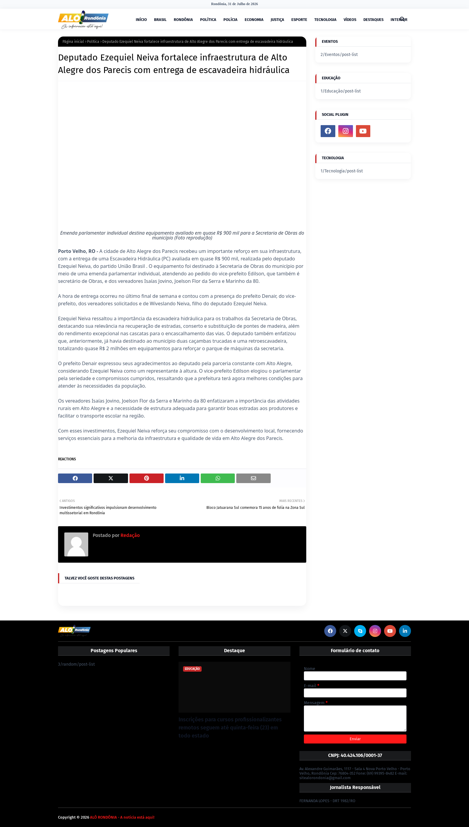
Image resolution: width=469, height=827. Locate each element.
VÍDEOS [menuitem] (350, 19)
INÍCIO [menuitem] (141, 19)
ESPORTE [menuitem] (299, 19)
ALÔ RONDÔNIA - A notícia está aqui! (122, 817)
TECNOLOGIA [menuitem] (325, 19)
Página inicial (73, 42)
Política (93, 42)
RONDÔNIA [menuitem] (183, 19)
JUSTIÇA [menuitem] (277, 19)
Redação (129, 535)
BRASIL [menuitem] (160, 19)
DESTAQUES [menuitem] (373, 19)
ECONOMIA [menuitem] (254, 19)
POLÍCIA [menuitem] (230, 19)
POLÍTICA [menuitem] (208, 19)
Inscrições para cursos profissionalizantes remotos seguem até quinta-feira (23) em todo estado (230, 727)
